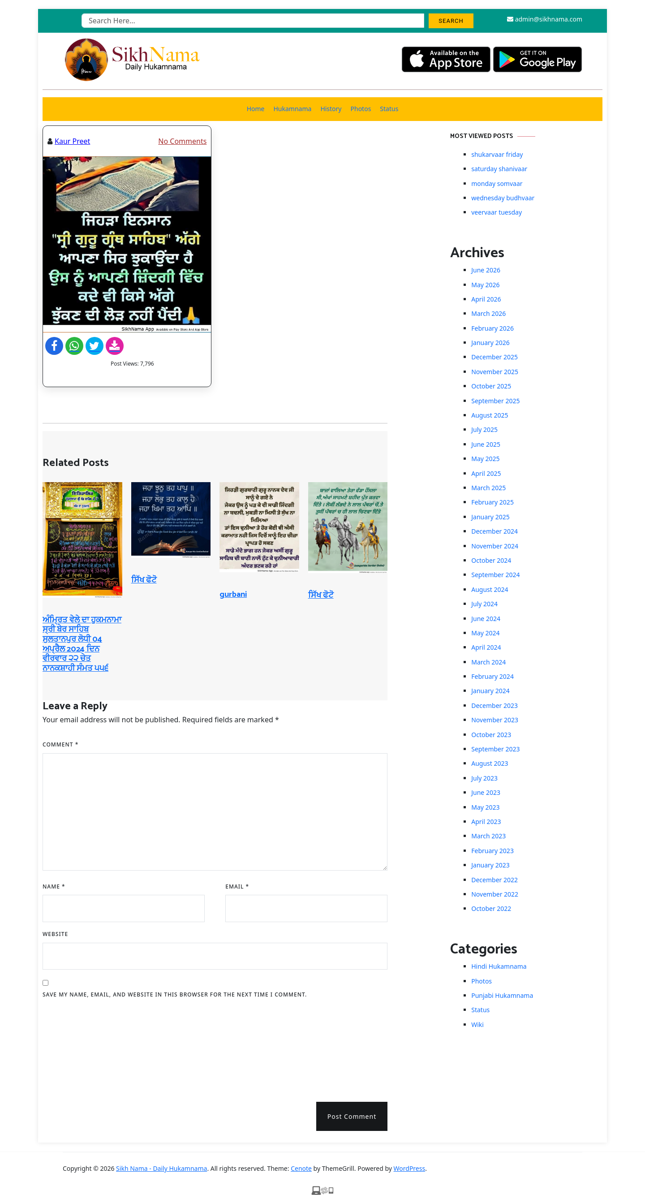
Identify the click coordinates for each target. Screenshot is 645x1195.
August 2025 (489, 415)
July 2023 (484, 778)
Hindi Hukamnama (498, 966)
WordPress (410, 1168)
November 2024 (494, 546)
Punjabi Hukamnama (502, 995)
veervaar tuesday (496, 212)
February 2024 (492, 676)
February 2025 (492, 502)
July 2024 (484, 604)
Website (55, 934)
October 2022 (491, 908)
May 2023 (485, 807)
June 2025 (485, 444)
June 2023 (485, 792)
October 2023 (491, 734)
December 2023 (494, 705)
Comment (60, 744)
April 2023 (486, 821)
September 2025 (495, 401)
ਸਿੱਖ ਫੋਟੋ (144, 580)
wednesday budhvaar (502, 198)
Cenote (301, 1168)
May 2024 (485, 633)
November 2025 (494, 371)
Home (256, 108)
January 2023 (490, 865)
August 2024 (489, 589)
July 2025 (484, 429)
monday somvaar (496, 183)
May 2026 (485, 284)
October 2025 (491, 386)
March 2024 (488, 662)
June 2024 (485, 618)
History (330, 108)
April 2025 (486, 473)
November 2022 (494, 894)
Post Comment (351, 1116)
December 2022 (494, 880)
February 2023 (492, 850)
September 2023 (495, 749)
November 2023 (494, 720)
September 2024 (495, 574)
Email (237, 886)
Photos (361, 108)
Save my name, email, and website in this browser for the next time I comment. (175, 994)
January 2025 (490, 517)
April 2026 (486, 299)
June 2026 (485, 270)
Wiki (477, 1024)
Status (389, 108)
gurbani (233, 594)
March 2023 (488, 836)
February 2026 (492, 328)
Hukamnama (292, 108)
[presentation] (79, 1047)
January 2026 (490, 342)
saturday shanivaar (499, 168)
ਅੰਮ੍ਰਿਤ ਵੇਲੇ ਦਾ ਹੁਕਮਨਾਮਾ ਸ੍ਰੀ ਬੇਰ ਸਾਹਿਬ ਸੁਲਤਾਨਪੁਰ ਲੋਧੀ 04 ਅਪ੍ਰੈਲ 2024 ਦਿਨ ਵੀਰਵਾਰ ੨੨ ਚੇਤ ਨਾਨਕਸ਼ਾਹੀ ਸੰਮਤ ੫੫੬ (82, 644)
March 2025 (488, 487)
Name (54, 886)
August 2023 (489, 763)
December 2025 (494, 357)
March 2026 (488, 313)
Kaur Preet (72, 141)
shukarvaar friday (497, 154)
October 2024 (491, 560)
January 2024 (490, 690)
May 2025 (485, 458)
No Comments (182, 141)
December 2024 (494, 531)
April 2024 (486, 647)
